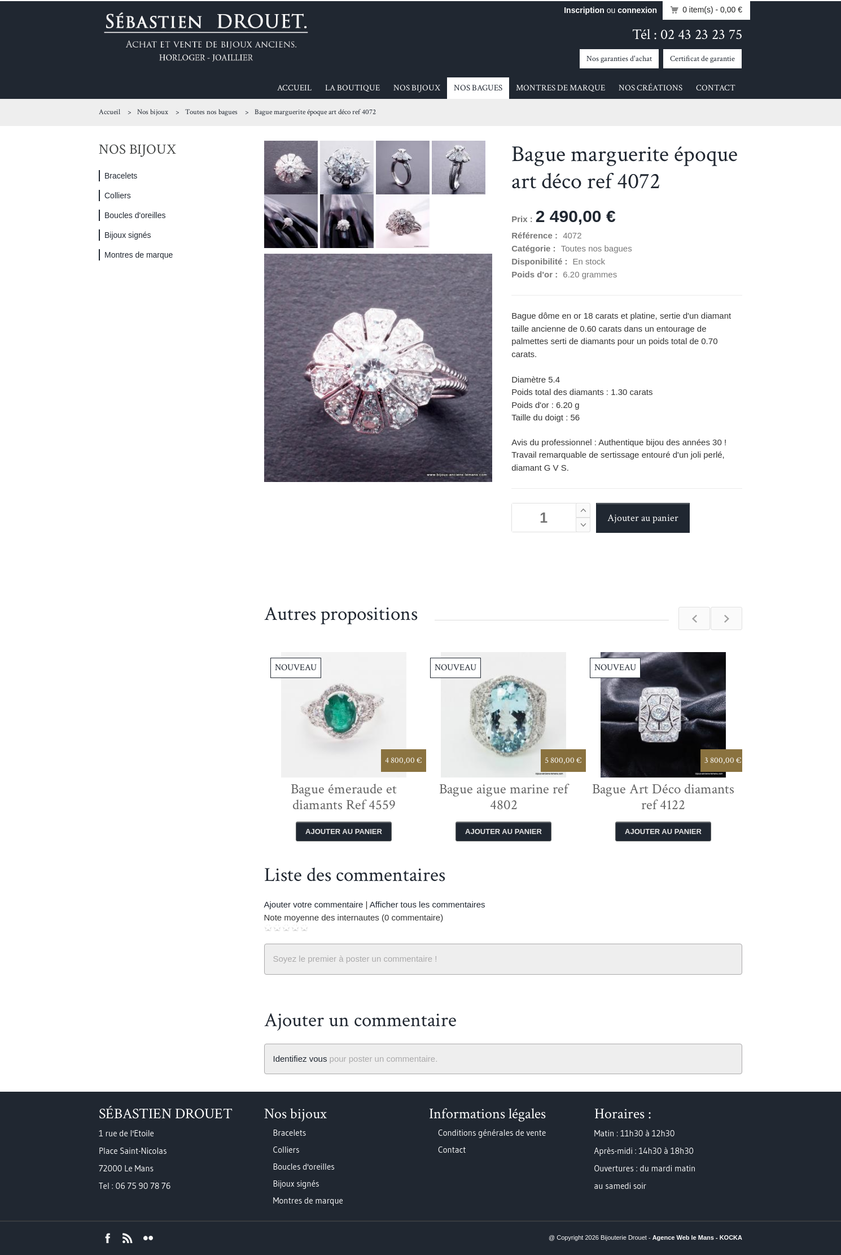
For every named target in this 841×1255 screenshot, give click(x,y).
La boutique (352, 87)
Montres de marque (560, 87)
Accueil (294, 87)
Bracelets (120, 175)
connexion (637, 10)
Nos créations (650, 87)
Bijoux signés (127, 235)
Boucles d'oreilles (135, 215)
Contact (715, 87)
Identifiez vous (300, 1058)
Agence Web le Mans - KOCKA (697, 1237)
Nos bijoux (416, 87)
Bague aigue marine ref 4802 (503, 797)
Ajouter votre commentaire (313, 904)
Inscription (584, 10)
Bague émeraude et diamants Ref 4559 (344, 797)
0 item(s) (703, 10)
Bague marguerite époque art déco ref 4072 (315, 112)
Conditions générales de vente (492, 1132)
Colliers (117, 195)
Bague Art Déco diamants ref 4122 (663, 797)
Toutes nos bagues (211, 112)
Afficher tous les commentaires (427, 904)
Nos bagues (478, 87)
